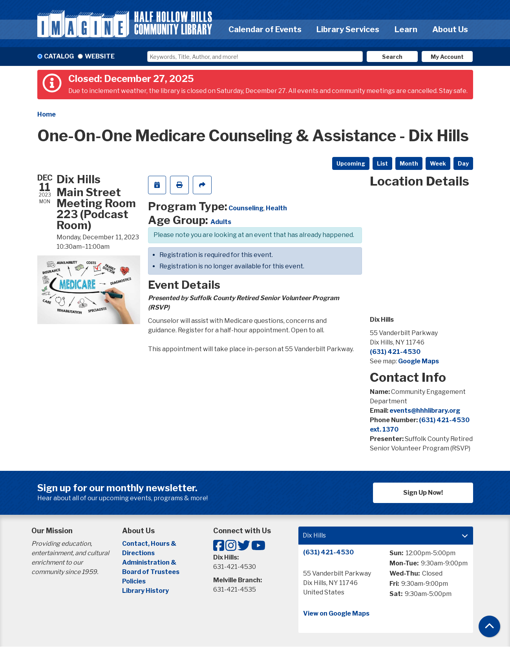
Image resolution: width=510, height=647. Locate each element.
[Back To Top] (489, 626)
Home (46, 114)
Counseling (245, 208)
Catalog (59, 56)
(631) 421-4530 (395, 351)
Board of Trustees (150, 572)
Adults (220, 222)
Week (438, 163)
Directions (138, 553)
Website (100, 56)
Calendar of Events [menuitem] (265, 29)
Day (463, 163)
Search (392, 56)
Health (276, 208)
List (382, 163)
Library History (145, 590)
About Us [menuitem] (450, 29)
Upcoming (350, 163)
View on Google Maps (336, 613)
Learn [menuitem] (406, 29)
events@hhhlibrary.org (424, 410)
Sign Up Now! (423, 492)
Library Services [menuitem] (347, 29)
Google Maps (418, 361)
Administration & (149, 562)
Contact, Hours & (149, 543)
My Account (447, 56)
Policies (134, 581)
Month (409, 163)
